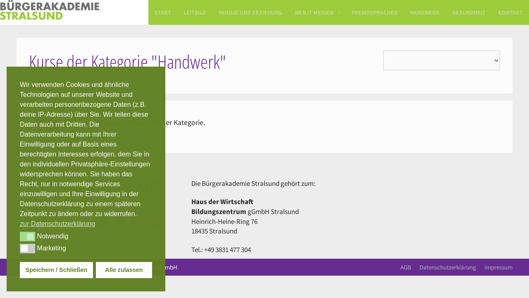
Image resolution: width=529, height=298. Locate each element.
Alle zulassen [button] (124, 270)
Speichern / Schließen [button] (57, 270)
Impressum (498, 267)
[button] (27, 236)
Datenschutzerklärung (447, 267)
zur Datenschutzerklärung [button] (57, 223)
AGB (405, 267)
